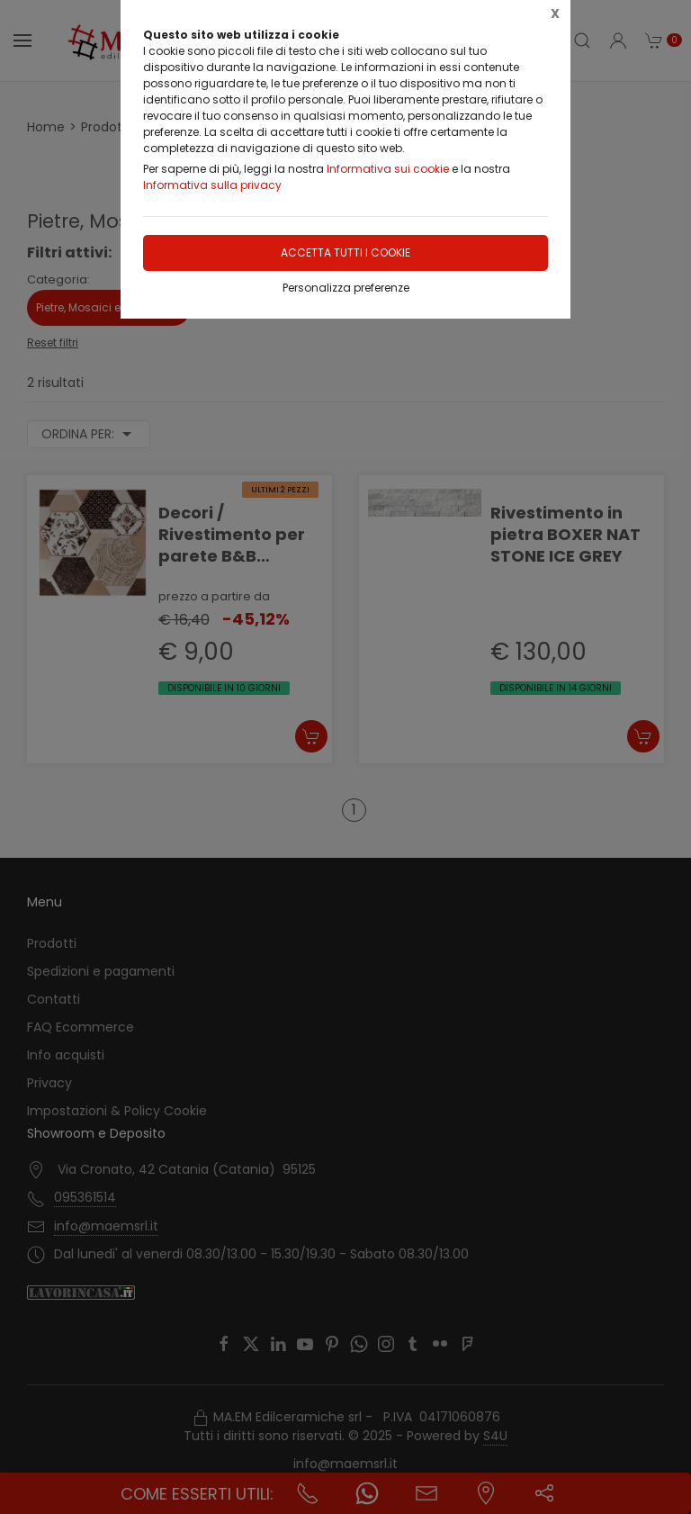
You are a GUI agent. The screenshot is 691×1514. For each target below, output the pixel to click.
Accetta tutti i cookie (345, 252)
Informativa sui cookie (388, 168)
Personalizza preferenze (346, 287)
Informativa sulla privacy (212, 185)
